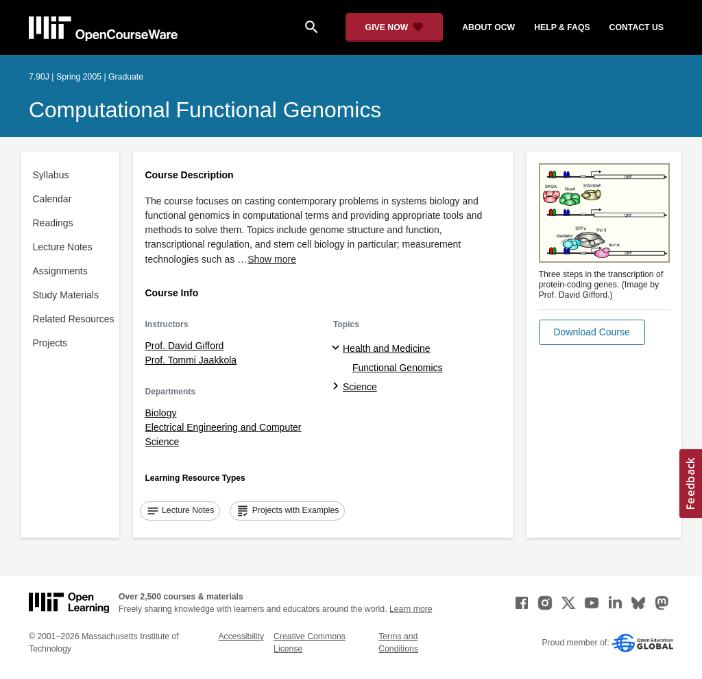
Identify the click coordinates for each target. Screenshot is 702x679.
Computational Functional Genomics (205, 109)
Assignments (60, 270)
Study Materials (66, 294)
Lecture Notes (63, 246)
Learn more (411, 609)
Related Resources (73, 318)
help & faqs (562, 27)
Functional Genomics (397, 367)
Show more (271, 259)
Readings (53, 222)
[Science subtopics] (337, 387)
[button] (592, 332)
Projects (50, 342)
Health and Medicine (387, 348)
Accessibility (241, 636)
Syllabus (51, 174)
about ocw (488, 27)
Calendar (52, 198)
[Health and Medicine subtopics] (337, 348)
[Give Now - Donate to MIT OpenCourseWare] (395, 27)
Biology (161, 412)
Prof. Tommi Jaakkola (191, 360)
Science (360, 386)
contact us (636, 27)
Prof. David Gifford (184, 345)
